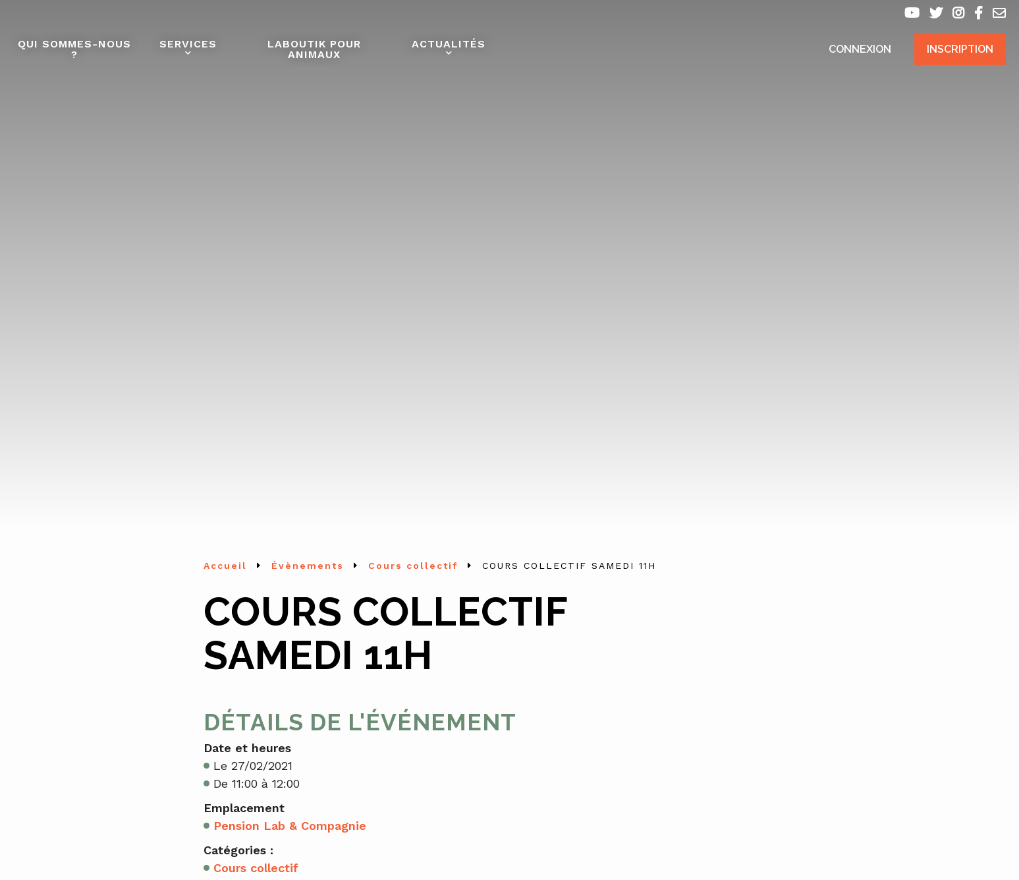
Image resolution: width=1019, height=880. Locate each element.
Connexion (860, 49)
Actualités (448, 44)
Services (188, 44)
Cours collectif (255, 868)
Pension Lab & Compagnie (289, 826)
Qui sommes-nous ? (74, 49)
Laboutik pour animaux (314, 49)
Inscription (960, 49)
